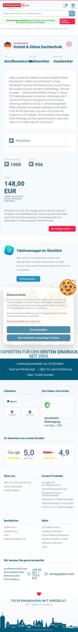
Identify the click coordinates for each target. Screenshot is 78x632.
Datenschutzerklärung (17, 321)
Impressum (35, 321)
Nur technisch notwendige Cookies (38, 337)
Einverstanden (38, 329)
